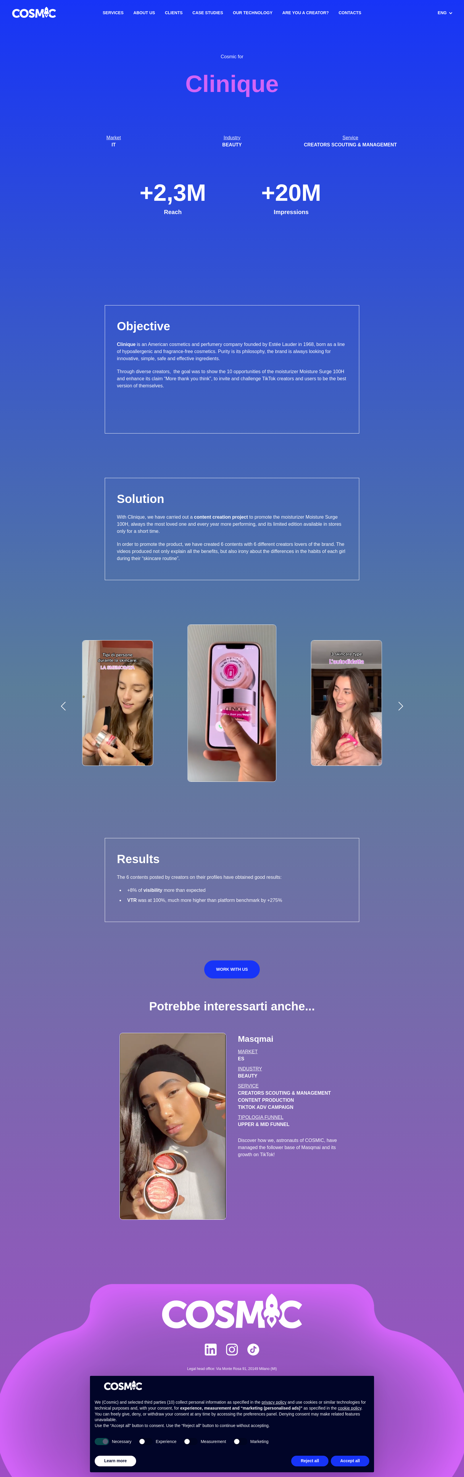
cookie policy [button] (349, 1408)
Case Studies (207, 12)
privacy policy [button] (274, 1402)
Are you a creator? (305, 12)
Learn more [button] (115, 1460)
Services (113, 12)
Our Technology (253, 12)
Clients (174, 12)
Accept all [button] (350, 1460)
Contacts (350, 12)
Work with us (232, 969)
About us (144, 12)
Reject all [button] (310, 1460)
